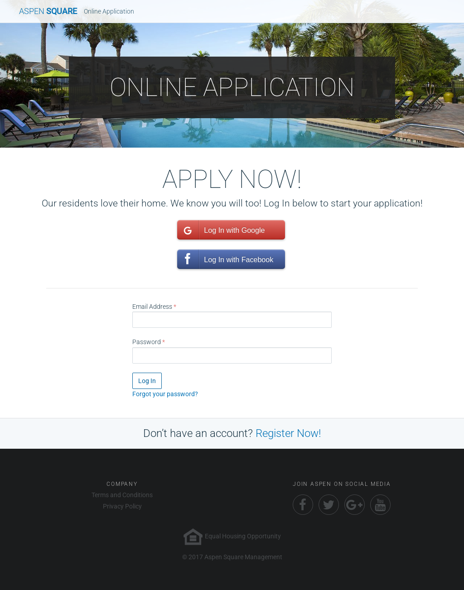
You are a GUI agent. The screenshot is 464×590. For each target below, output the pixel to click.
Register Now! (288, 433)
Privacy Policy (122, 506)
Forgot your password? (165, 394)
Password (146, 341)
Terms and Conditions (122, 495)
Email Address (152, 306)
